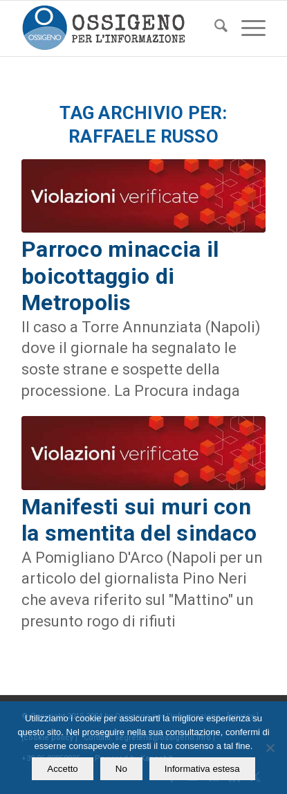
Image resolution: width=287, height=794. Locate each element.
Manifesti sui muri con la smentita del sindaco (139, 520)
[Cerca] (214, 28)
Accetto (62, 769)
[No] (270, 748)
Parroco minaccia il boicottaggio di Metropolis (120, 276)
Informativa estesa (202, 769)
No (121, 769)
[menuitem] (214, 28)
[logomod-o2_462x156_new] (118, 28)
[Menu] (247, 28)
